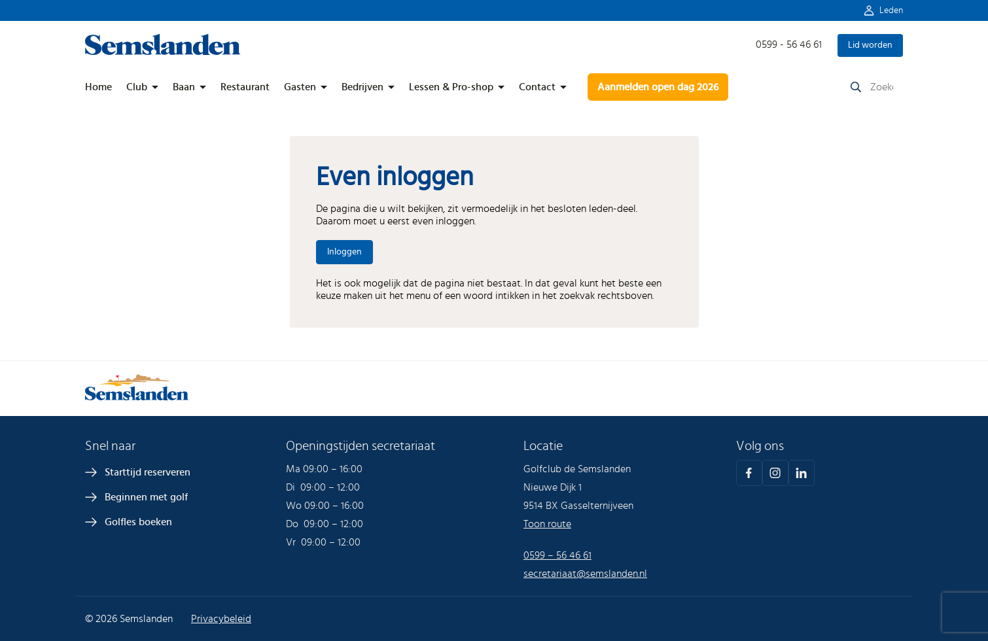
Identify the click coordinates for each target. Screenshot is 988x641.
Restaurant (245, 87)
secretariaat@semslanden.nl (585, 573)
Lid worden (870, 45)
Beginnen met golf (146, 497)
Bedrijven (362, 87)
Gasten (300, 87)
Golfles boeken (138, 522)
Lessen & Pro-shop (451, 87)
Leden (891, 10)
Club (136, 87)
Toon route (547, 524)
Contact (537, 87)
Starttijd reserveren (147, 472)
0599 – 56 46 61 (557, 555)
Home (98, 87)
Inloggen (344, 251)
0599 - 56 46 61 (789, 44)
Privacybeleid (221, 619)
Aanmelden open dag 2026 (657, 87)
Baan (184, 87)
